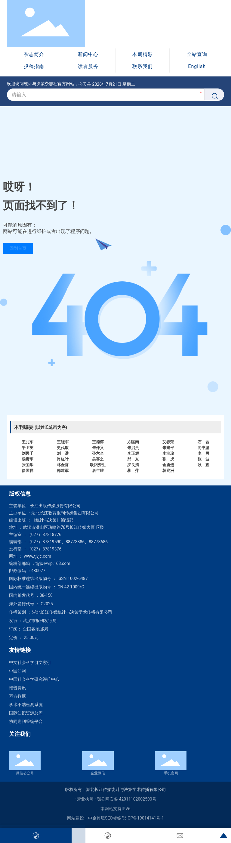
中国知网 (17, 670)
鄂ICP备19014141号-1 (143, 818)
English (197, 66)
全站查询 (197, 54)
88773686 (98, 541)
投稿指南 (34, 66)
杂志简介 (34, 54)
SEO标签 (113, 818)
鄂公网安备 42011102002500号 (126, 799)
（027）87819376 (44, 549)
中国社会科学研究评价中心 (34, 679)
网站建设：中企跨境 (86, 818)
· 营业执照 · (86, 799)
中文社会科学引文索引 (30, 662)
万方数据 (17, 696)
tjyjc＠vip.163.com (52, 563)
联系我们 (142, 66)
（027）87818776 (44, 534)
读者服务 (88, 66)
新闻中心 (88, 54)
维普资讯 (17, 687)
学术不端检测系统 (26, 704)
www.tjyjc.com (37, 556)
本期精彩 (142, 54)
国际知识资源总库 (26, 713)
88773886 (75, 541)
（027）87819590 (44, 541)
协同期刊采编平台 (26, 721)
